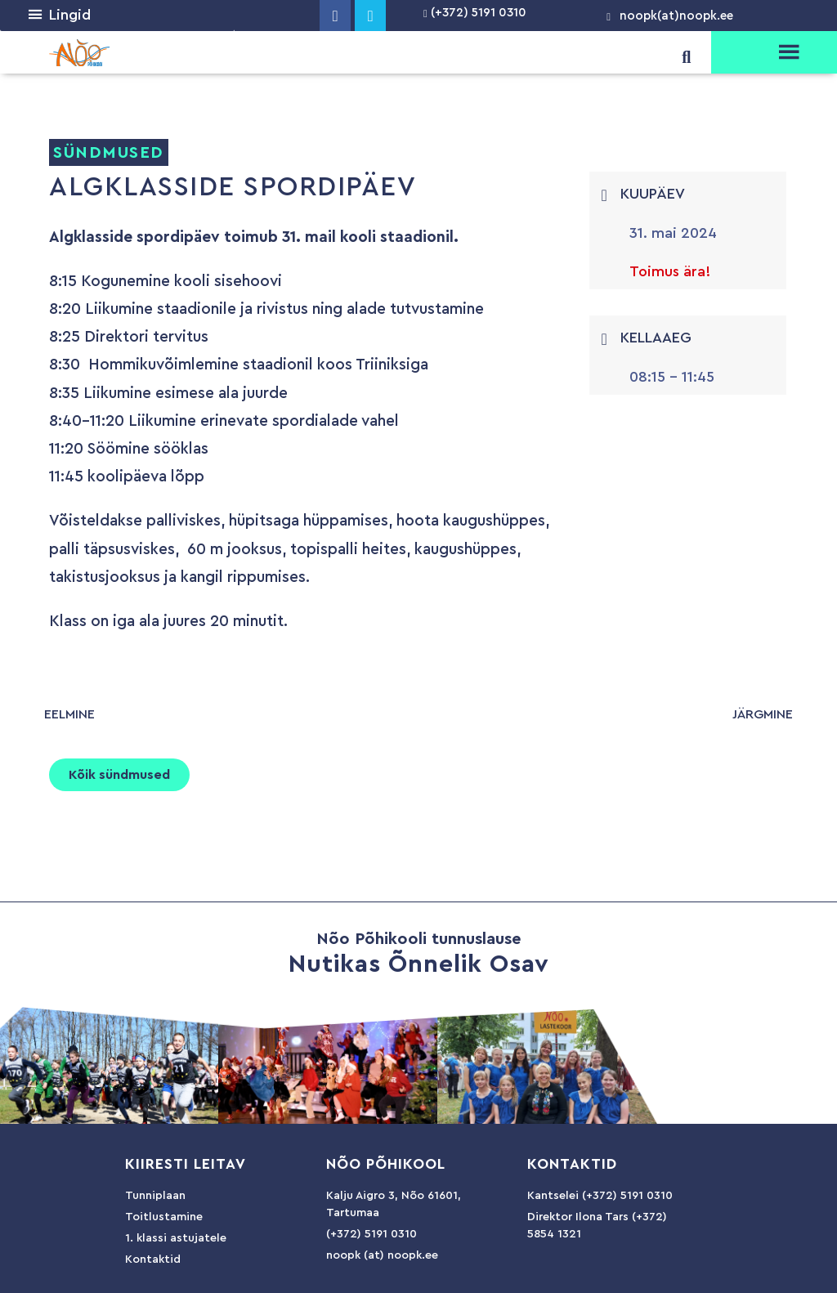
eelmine (69, 714)
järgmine (762, 714)
